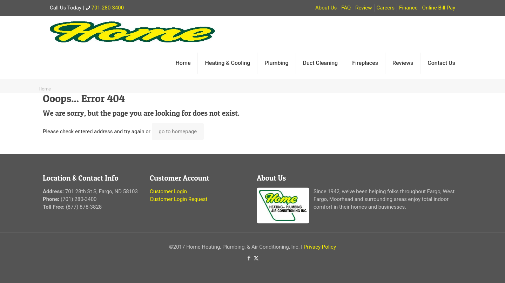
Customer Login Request (178, 199)
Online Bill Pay (438, 8)
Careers (386, 8)
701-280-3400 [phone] (108, 8)
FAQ (346, 8)
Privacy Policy (320, 247)
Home (45, 89)
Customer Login (168, 191)
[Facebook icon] (248, 258)
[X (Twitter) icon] (256, 258)
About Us (326, 8)
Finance (408, 8)
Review (363, 8)
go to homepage (178, 131)
